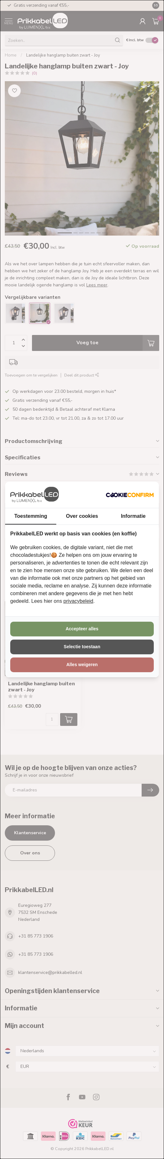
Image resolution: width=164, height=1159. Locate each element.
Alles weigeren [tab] (82, 664)
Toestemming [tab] (30, 516)
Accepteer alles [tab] (82, 628)
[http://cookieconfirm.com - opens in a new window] (130, 494)
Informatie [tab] (133, 516)
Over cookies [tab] (82, 516)
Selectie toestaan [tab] (82, 646)
